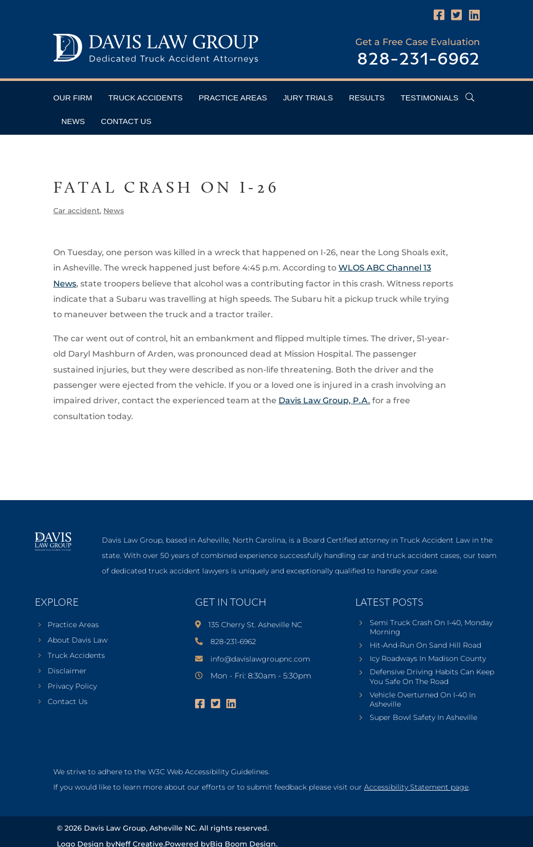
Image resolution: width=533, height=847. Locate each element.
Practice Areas (233, 97)
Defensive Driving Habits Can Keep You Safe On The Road (432, 676)
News (73, 121)
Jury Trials (308, 97)
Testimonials (429, 97)
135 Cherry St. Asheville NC (255, 624)
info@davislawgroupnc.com (260, 659)
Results (367, 97)
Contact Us (126, 121)
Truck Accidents (145, 97)
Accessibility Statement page (416, 787)
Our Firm (72, 97)
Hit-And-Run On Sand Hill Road (425, 645)
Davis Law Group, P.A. (324, 400)
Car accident (76, 210)
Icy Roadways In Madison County (428, 658)
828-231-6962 (418, 60)
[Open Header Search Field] (469, 97)
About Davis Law (78, 640)
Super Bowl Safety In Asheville (423, 717)
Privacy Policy (72, 687)
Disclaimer (67, 671)
